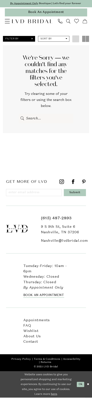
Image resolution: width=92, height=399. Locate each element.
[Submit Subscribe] (75, 193)
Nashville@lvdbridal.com (64, 242)
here (54, 395)
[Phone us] (60, 22)
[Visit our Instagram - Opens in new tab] (61, 183)
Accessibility (71, 360)
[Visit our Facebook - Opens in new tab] (73, 183)
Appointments (36, 321)
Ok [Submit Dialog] (80, 385)
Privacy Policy (21, 360)
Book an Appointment (43, 296)
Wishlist (31, 332)
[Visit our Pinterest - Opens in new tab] (84, 183)
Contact (30, 343)
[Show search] (68, 22)
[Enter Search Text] (46, 119)
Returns (46, 363)
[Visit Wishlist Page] (76, 22)
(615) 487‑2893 (56, 220)
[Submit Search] (22, 119)
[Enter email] (34, 193)
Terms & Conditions (47, 360)
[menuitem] (7, 22)
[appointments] (46, 13)
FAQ (27, 327)
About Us (32, 337)
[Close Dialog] (88, 385)
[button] (7, 22)
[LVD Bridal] (32, 22)
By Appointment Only (23, 3)
